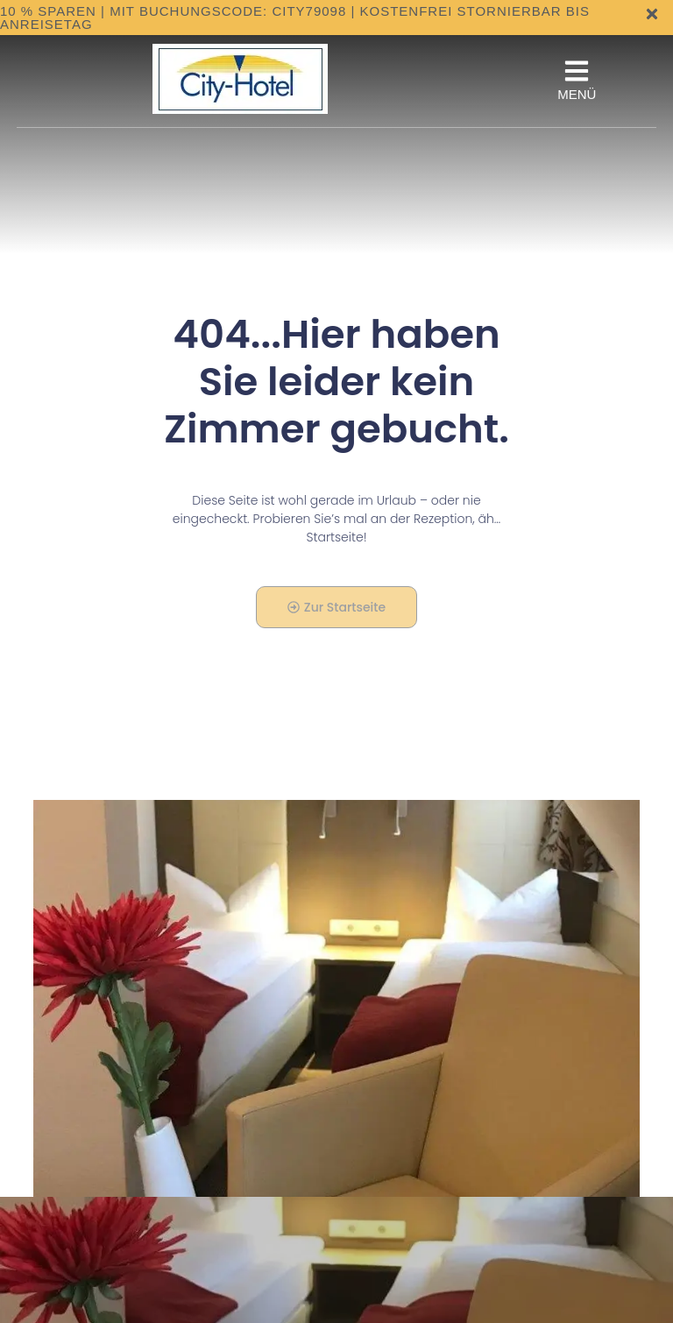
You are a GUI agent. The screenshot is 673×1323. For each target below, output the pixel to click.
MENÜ (576, 94)
